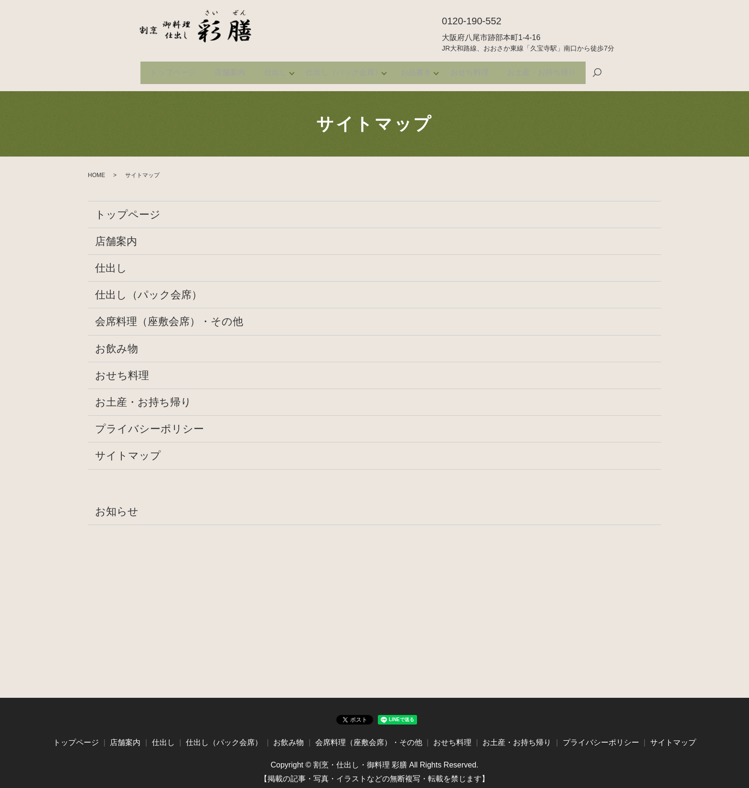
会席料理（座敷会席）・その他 (169, 316)
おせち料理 (478, 69)
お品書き (420, 69)
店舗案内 (221, 69)
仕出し (271, 69)
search (611, 70)
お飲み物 (116, 343)
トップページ (160, 69)
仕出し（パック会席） (344, 69)
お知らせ (117, 506)
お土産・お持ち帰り (554, 69)
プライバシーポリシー (149, 423)
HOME (96, 169)
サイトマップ (128, 450)
